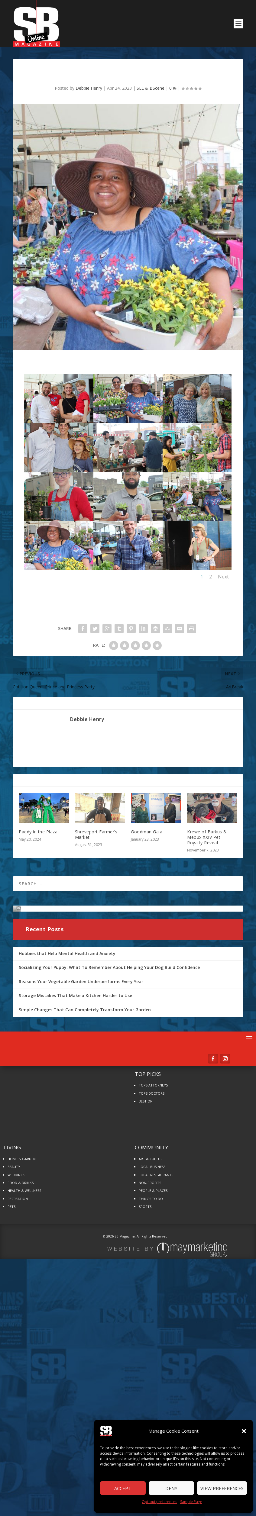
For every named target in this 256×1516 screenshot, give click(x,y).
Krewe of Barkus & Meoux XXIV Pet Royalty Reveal (207, 837)
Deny (171, 1488)
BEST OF (145, 1325)
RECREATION (18, 1423)
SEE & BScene (150, 88)
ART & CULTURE (151, 1383)
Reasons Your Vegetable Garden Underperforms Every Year (81, 1206)
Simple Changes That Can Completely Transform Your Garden (85, 1234)
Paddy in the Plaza (38, 832)
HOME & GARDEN (22, 1383)
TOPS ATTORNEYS (153, 1309)
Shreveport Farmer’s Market (96, 834)
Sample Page (191, 1501)
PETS (11, 1430)
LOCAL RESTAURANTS (156, 1399)
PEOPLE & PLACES (153, 1415)
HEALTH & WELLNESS (24, 1415)
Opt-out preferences (159, 1501)
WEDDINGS (16, 1399)
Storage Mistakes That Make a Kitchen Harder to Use (75, 1220)
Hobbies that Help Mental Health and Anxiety (67, 1177)
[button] (244, 1431)
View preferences (222, 1488)
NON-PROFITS (150, 1407)
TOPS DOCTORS (151, 1317)
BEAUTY (14, 1391)
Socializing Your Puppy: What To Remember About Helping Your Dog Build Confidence (109, 1191)
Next (223, 576)
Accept (122, 1488)
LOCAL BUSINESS (152, 1391)
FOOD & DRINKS (21, 1407)
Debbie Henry (89, 88)
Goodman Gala (146, 832)
